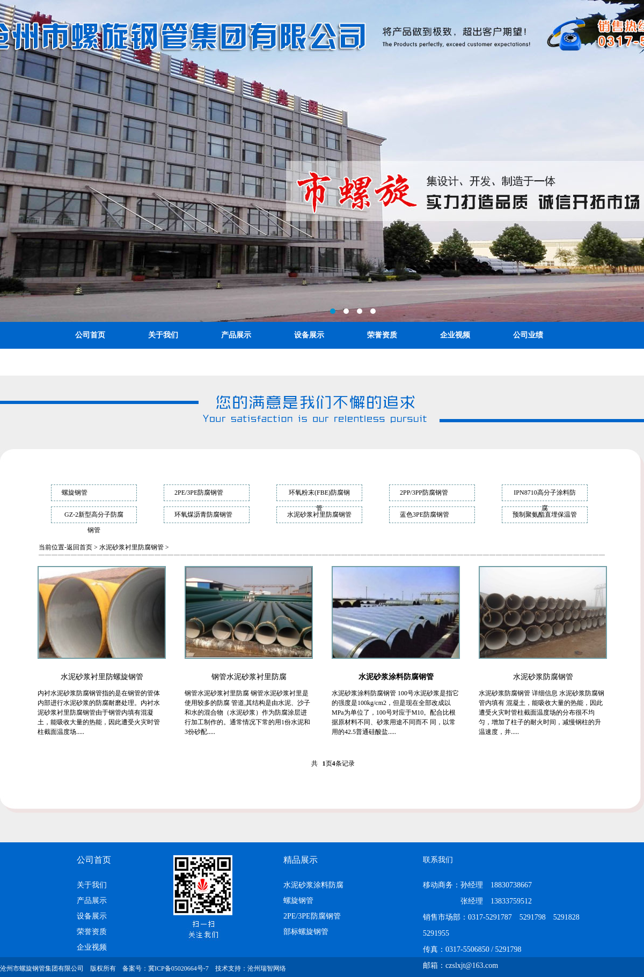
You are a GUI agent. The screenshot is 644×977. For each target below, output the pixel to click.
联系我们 (90, 362)
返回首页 (79, 547)
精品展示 (300, 859)
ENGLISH (165, 362)
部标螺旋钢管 (305, 932)
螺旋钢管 (74, 492)
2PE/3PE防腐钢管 (198, 492)
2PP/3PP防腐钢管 (424, 492)
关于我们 (163, 335)
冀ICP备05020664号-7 (178, 968)
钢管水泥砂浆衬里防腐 (249, 677)
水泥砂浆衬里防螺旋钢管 (102, 677)
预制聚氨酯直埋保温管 (545, 514)
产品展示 (236, 335)
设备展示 (309, 335)
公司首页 (90, 335)
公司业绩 (528, 335)
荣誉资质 (382, 335)
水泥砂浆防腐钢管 (543, 677)
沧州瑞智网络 (266, 968)
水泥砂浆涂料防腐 (313, 885)
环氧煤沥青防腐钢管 (203, 514)
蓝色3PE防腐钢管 (424, 514)
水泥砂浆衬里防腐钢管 (319, 514)
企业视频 (455, 335)
